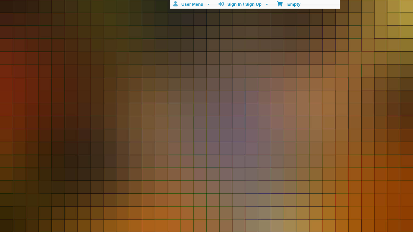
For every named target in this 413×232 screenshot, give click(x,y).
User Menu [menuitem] (191, 4)
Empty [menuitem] (289, 4)
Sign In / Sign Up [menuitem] (243, 4)
